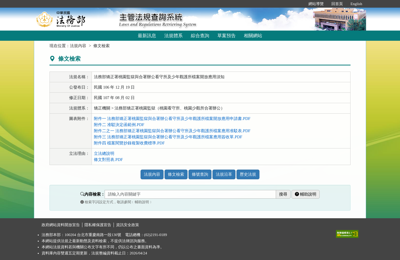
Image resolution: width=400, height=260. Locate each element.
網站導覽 (316, 4)
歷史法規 (248, 174)
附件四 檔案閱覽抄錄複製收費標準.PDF (129, 143)
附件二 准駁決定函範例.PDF (119, 124)
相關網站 (253, 35)
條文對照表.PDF (108, 159)
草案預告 (226, 35)
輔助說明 (305, 194)
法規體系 (173, 35)
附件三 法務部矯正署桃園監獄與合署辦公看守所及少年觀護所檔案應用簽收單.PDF (168, 137)
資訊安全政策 (127, 225)
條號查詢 (200, 174)
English (356, 4)
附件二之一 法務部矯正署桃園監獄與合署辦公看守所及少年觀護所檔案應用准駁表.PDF (172, 131)
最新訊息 (147, 35)
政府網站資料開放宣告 (61, 225)
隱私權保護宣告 (97, 225)
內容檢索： (92, 194)
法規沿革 (224, 174)
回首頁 (337, 4)
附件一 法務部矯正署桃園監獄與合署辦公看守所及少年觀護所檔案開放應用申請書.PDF (172, 118)
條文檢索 (176, 174)
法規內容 (78, 46)
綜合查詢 (200, 35)
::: (299, 4)
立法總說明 (104, 153)
